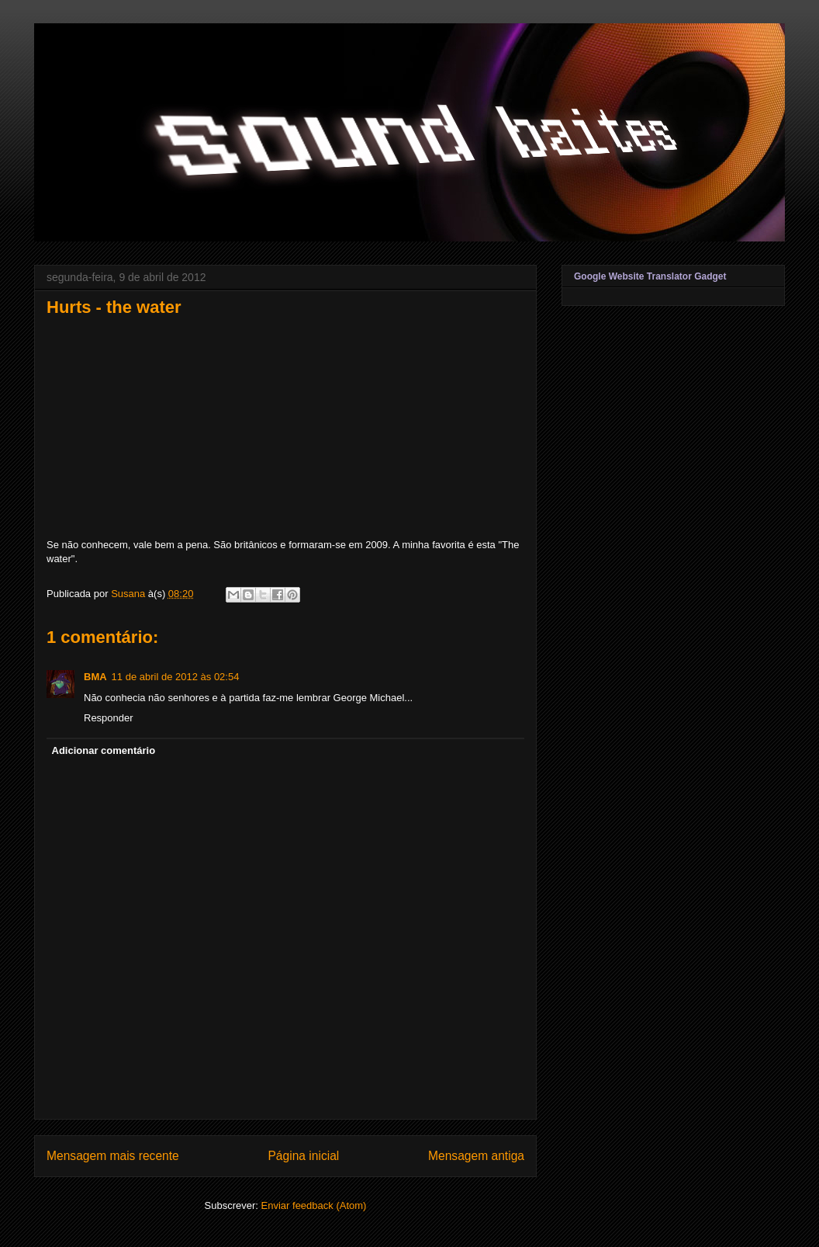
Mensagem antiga (476, 1155)
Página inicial (303, 1155)
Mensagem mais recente (113, 1155)
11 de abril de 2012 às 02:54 (176, 677)
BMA (95, 677)
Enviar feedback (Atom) (314, 1205)
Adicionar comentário (104, 750)
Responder (108, 718)
